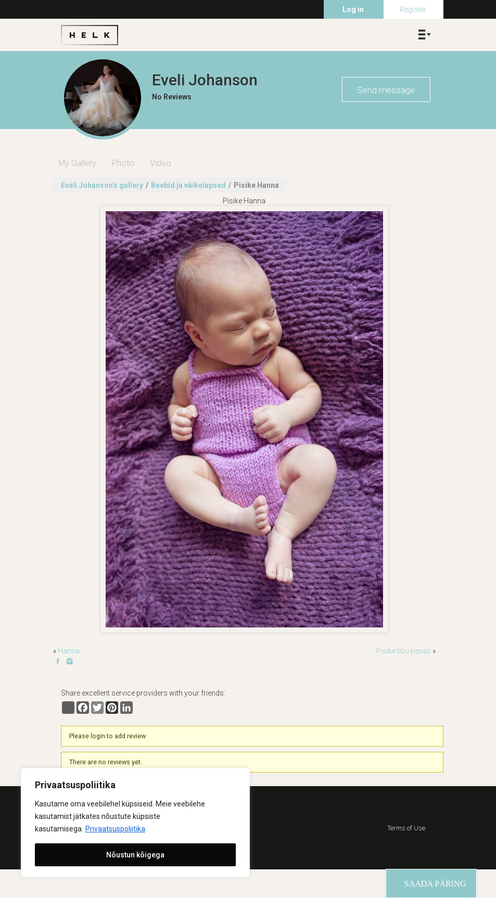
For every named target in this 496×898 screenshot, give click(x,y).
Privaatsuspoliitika (115, 829)
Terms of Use (406, 828)
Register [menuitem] (413, 9)
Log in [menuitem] (353, 9)
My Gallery (77, 163)
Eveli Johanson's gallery (102, 185)
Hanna (69, 651)
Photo (123, 163)
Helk (89, 35)
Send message (386, 90)
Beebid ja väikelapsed (188, 185)
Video (160, 163)
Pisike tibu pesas (403, 651)
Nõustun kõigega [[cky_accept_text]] (135, 855)
